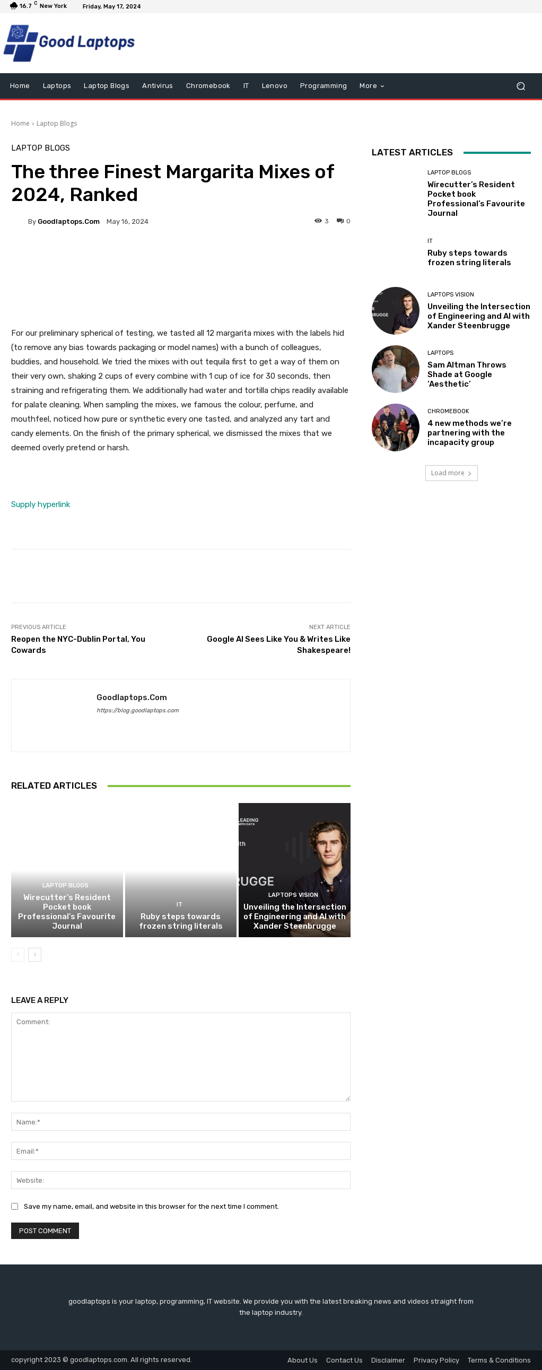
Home (20, 123)
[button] (520, 86)
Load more (451, 472)
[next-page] (34, 955)
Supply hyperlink (40, 504)
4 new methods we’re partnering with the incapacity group (469, 432)
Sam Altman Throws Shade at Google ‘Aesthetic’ (466, 374)
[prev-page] (17, 955)
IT (179, 904)
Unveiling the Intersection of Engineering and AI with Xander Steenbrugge (294, 916)
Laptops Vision (293, 895)
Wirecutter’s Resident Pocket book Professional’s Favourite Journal (67, 912)
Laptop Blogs (57, 123)
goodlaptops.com (69, 221)
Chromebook (448, 411)
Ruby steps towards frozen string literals (181, 921)
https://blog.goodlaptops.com (138, 710)
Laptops (440, 353)
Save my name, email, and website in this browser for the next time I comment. (151, 1206)
